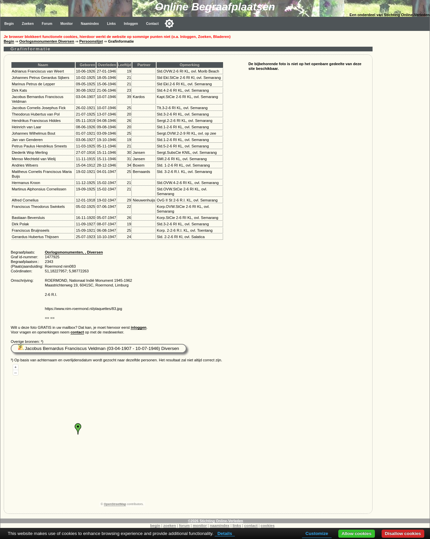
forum (184, 526)
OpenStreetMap (115, 504)
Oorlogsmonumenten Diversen (46, 41)
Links (111, 24)
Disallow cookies (403, 533)
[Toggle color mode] (169, 23)
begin (155, 526)
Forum (47, 24)
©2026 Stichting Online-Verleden (215, 521)
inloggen (138, 327)
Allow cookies (357, 533)
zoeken (169, 526)
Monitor (66, 24)
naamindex (219, 526)
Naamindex (90, 24)
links (236, 526)
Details (224, 533)
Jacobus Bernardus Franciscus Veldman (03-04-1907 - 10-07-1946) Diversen (98, 348)
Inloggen (131, 24)
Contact (152, 24)
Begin (9, 24)
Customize (316, 533)
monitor (200, 526)
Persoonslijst (91, 41)
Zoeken (28, 24)
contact (77, 332)
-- (15, 372)
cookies (268, 526)
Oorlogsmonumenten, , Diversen (74, 252)
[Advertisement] (403, 131)
